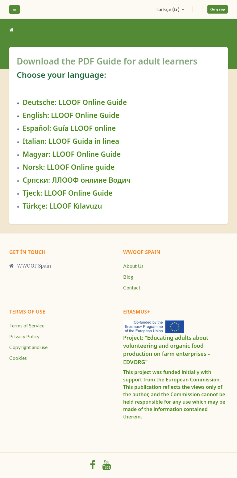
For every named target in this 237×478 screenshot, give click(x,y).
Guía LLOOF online (84, 128)
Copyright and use (28, 347)
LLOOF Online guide (81, 167)
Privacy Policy (24, 336)
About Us (133, 266)
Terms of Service (26, 325)
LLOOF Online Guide (92, 102)
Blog (128, 277)
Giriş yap (217, 9)
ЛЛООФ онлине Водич (91, 180)
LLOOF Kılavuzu (75, 206)
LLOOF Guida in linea (83, 141)
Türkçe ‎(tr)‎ (168, 9)
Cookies (18, 358)
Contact (131, 287)
